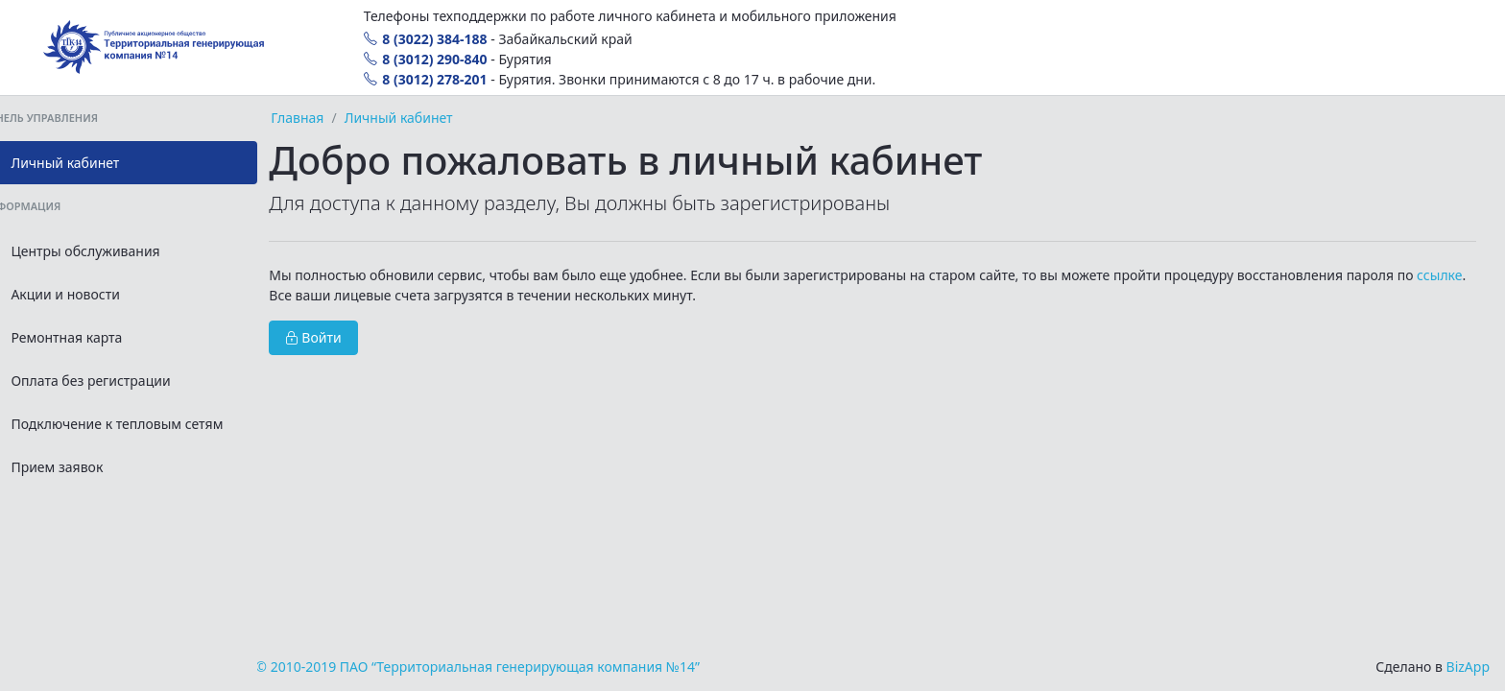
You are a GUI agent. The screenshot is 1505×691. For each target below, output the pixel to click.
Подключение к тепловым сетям (152, 424)
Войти (380, 337)
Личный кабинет (100, 163)
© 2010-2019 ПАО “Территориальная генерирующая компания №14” (544, 666)
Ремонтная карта (102, 337)
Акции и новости (100, 294)
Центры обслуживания (120, 251)
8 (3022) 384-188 (426, 39)
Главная (364, 117)
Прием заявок (92, 467)
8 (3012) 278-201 (426, 79)
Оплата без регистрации (126, 380)
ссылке (377, 295)
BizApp (1468, 666)
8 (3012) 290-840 (426, 59)
